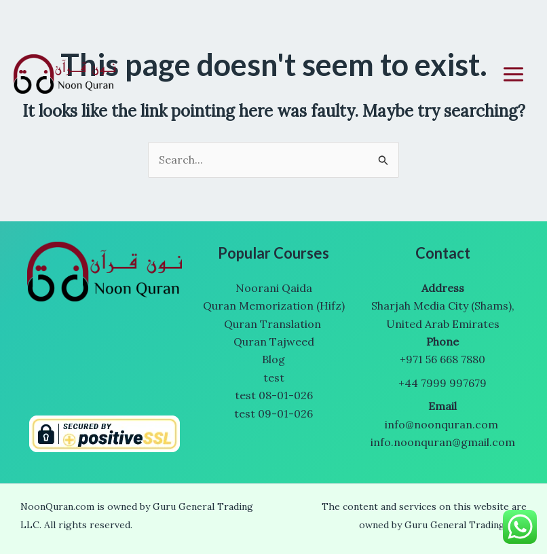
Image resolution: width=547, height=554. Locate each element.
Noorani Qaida (273, 288)
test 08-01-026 (274, 395)
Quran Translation (274, 324)
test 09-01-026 (273, 413)
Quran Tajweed (273, 341)
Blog (273, 359)
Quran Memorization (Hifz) (274, 305)
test (273, 377)
